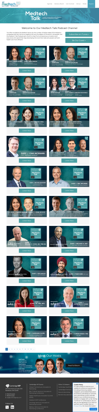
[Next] (34, 349)
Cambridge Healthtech (65, 387)
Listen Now (26, 71)
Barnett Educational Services (67, 394)
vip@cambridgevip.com (14, 397)
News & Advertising (64, 392)
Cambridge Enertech (64, 389)
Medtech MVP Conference (37, 400)
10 (31, 349)
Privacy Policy (78, 406)
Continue (93, 409)
